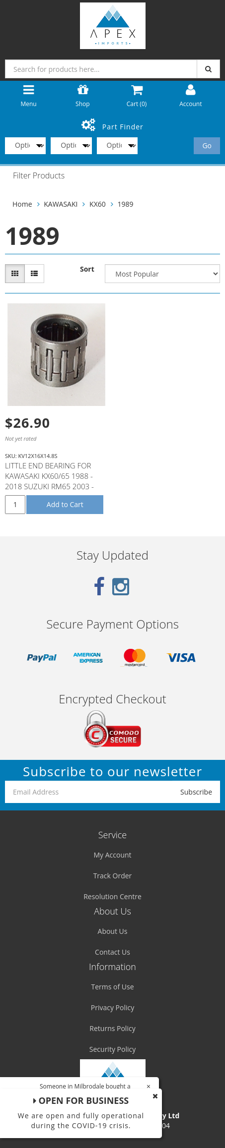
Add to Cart (65, 504)
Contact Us (112, 952)
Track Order (112, 875)
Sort (87, 269)
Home (22, 204)
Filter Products (39, 176)
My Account (112, 855)
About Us (113, 931)
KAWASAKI (60, 204)
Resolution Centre (112, 896)
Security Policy (112, 1049)
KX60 (97, 204)
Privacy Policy (112, 1007)
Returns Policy (112, 1028)
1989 (125, 204)
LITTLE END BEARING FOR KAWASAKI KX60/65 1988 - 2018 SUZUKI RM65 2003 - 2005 (49, 481)
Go (207, 145)
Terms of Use (112, 986)
